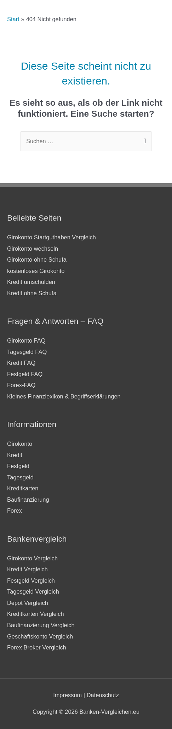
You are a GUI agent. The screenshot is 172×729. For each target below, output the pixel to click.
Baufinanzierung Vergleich (41, 625)
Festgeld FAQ (24, 374)
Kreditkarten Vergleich (35, 614)
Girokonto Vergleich (32, 558)
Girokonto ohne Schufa (37, 259)
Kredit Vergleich (27, 569)
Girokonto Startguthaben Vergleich (51, 237)
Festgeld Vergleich (31, 580)
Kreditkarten (22, 488)
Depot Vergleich (27, 603)
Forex (14, 510)
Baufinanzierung (28, 499)
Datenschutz (103, 695)
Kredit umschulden (31, 282)
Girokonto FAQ (26, 340)
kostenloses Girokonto (35, 271)
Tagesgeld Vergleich (33, 591)
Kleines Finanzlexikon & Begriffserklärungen (64, 396)
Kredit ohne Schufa (32, 293)
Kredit (14, 455)
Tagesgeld (20, 477)
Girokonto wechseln (32, 248)
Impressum (67, 695)
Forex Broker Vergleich (36, 647)
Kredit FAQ (21, 363)
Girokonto (19, 444)
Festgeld (18, 466)
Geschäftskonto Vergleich (40, 636)
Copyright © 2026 (86, 711)
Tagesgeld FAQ (27, 352)
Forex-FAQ (21, 385)
